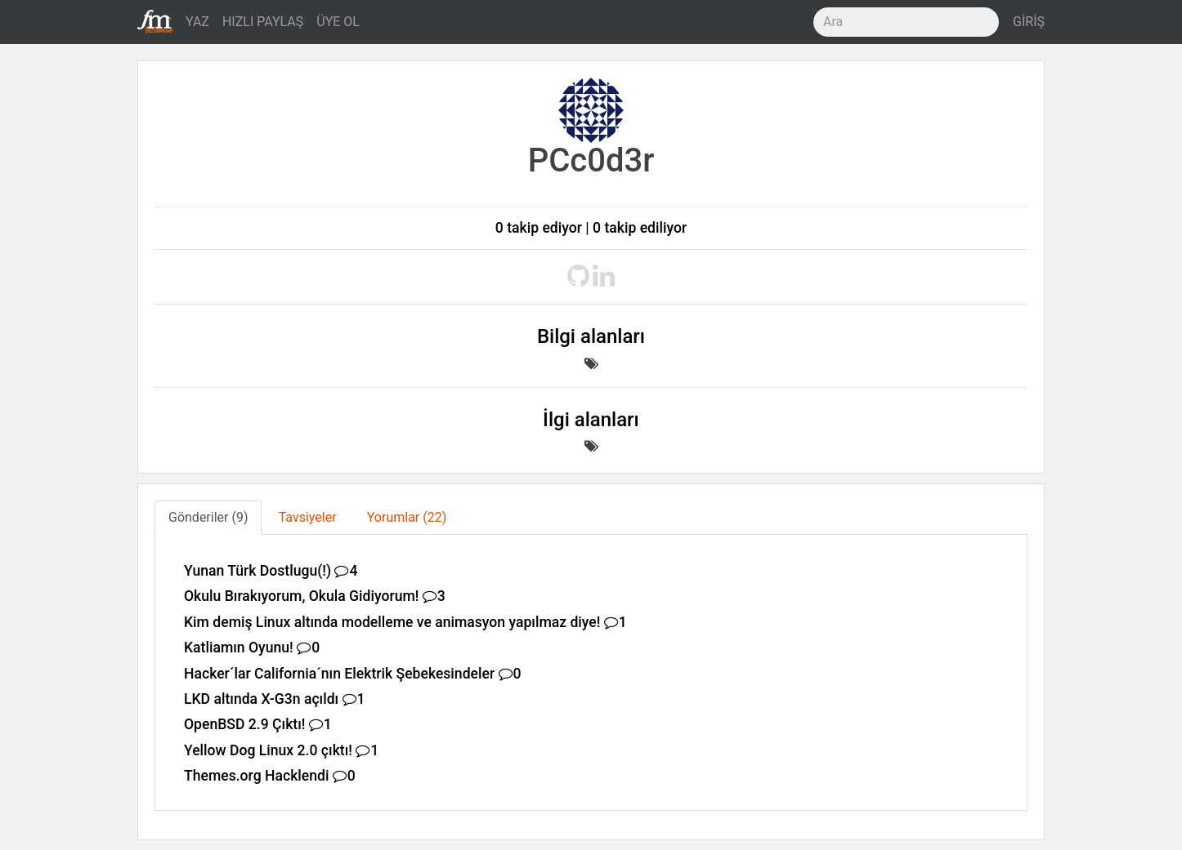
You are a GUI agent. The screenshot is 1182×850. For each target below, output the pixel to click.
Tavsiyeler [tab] (308, 517)
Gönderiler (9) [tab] (208, 517)
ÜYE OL (338, 21)
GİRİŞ (1029, 21)
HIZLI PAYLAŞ (262, 21)
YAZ (197, 21)
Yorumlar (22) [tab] (407, 517)
